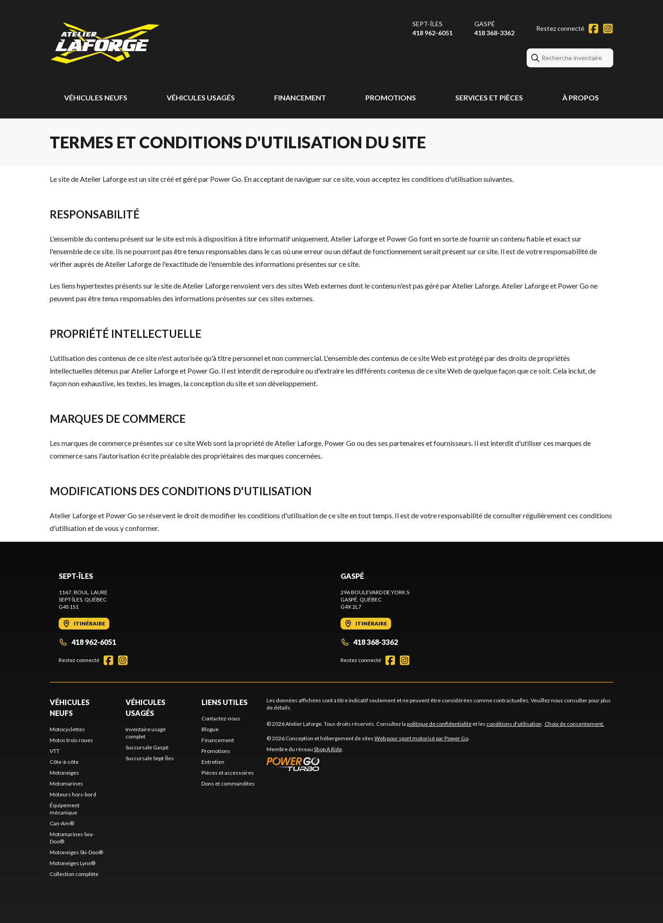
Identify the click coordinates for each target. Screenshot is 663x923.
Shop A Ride (328, 749)
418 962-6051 (432, 33)
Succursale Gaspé (147, 747)
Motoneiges (64, 772)
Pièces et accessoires (227, 772)
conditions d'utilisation (514, 723)
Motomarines (66, 783)
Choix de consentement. (574, 723)
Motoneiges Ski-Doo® (76, 852)
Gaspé (484, 24)
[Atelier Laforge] (105, 43)
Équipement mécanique (64, 809)
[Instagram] (607, 28)
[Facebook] (593, 28)
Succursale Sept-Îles (150, 758)
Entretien (212, 761)
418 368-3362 (494, 33)
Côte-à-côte (64, 761)
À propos (580, 97)
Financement (300, 97)
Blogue (210, 729)
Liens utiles (224, 702)
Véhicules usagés (201, 97)
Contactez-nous (220, 718)
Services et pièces (489, 97)
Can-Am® (62, 823)
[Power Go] (368, 764)
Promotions (390, 97)
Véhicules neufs (95, 97)
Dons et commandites (228, 783)
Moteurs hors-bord (73, 794)
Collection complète (74, 874)
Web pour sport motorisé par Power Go (421, 738)
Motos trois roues (71, 740)
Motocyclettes (67, 729)
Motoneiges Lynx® (72, 863)
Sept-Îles (427, 24)
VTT (55, 751)
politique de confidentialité (439, 723)
